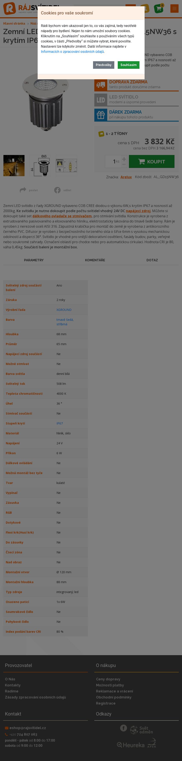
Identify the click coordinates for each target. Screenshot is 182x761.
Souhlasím (129, 65)
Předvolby (104, 65)
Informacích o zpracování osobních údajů (72, 52)
